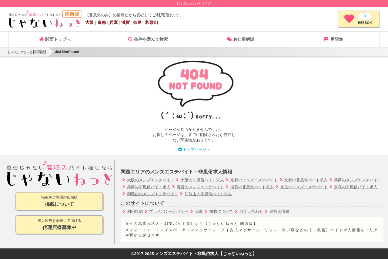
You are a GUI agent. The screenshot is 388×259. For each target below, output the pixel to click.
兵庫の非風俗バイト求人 (148, 187)
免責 (199, 211)
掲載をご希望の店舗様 (59, 201)
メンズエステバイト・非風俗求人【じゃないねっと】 (206, 253)
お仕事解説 (240, 39)
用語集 (333, 39)
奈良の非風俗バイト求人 (355, 187)
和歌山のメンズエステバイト (152, 194)
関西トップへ (54, 39)
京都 (101, 22)
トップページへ (194, 149)
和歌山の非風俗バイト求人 (208, 194)
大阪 (89, 22)
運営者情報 (279, 211)
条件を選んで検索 (147, 39)
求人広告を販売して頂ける (59, 225)
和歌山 (151, 22)
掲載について (221, 211)
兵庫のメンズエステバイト (357, 180)
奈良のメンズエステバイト (304, 187)
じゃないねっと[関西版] (27, 52)
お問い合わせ (251, 211)
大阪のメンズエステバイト (150, 180)
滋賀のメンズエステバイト (200, 187)
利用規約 (135, 211)
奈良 (137, 22)
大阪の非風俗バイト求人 (202, 180)
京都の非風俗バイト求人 (306, 180)
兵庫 (113, 22)
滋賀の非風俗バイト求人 (252, 187)
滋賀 (125, 22)
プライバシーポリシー (169, 211)
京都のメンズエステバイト (254, 180)
